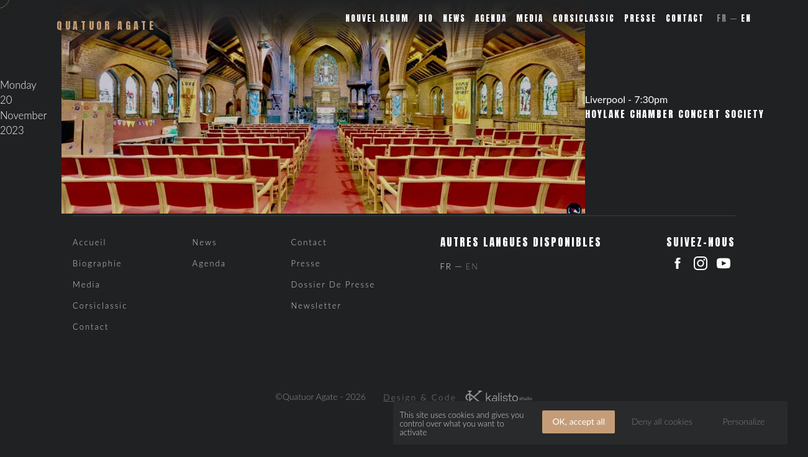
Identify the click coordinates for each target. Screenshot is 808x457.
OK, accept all (578, 421)
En (746, 18)
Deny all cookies (662, 421)
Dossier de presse (333, 284)
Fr (722, 18)
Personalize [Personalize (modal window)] (744, 421)
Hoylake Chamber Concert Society (675, 114)
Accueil (89, 242)
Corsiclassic (584, 18)
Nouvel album (377, 18)
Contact (685, 18)
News (454, 18)
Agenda (491, 18)
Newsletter (316, 305)
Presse (640, 18)
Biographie (97, 263)
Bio (426, 18)
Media (529, 18)
